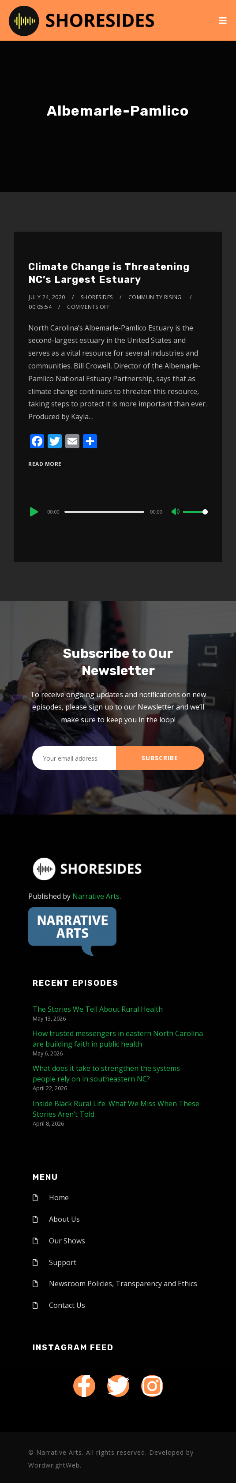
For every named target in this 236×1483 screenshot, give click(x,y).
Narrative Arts (96, 896)
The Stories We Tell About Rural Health (98, 1009)
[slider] (104, 512)
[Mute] (176, 512)
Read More (45, 464)
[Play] (33, 512)
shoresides (97, 297)
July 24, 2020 (47, 297)
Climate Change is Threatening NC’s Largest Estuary (109, 273)
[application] (118, 511)
